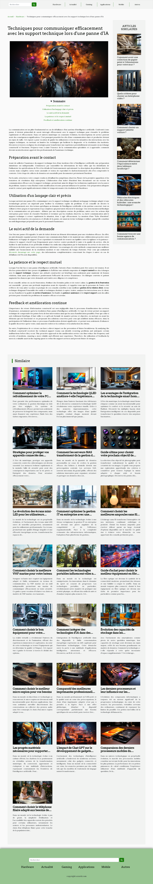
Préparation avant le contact (58, 106)
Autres (137, 4)
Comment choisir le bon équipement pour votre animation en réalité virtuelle (31, 633)
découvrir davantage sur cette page (24, 252)
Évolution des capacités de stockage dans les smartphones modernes (117, 633)
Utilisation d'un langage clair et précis (57, 109)
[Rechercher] (19, 4)
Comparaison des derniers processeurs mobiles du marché (117, 751)
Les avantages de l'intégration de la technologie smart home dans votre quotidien (119, 396)
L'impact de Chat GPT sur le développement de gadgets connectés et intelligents (74, 751)
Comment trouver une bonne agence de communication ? (128, 236)
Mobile (121, 4)
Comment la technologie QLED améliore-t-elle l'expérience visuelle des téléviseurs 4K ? (76, 396)
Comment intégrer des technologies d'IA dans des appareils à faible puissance (74, 633)
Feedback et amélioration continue (58, 120)
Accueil (10, 16)
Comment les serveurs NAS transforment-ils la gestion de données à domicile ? (75, 455)
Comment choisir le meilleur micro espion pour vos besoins (32, 690)
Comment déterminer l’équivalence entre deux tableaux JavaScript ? (128, 165)
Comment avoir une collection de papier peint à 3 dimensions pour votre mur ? (127, 61)
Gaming (89, 4)
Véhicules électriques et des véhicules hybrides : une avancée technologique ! (128, 201)
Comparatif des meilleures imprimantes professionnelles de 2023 (76, 692)
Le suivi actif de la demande (58, 113)
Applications (105, 4)
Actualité (73, 4)
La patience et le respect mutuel (58, 116)
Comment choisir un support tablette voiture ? (128, 130)
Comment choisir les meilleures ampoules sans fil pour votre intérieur (119, 514)
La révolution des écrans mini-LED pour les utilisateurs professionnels (32, 514)
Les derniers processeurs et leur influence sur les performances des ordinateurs (120, 692)
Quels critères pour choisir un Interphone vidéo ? (128, 96)
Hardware (57, 4)
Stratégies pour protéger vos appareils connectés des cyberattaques (31, 455)
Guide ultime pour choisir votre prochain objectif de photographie (117, 455)
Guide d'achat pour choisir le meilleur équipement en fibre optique (119, 573)
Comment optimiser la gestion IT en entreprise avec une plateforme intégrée (76, 514)
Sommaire (59, 101)
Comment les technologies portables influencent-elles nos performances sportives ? (76, 573)
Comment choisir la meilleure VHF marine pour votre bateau (32, 572)
